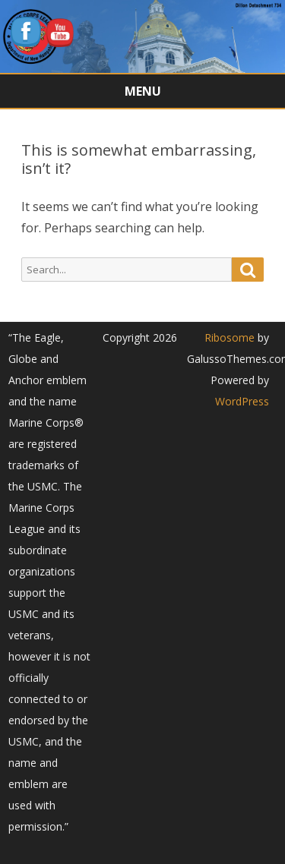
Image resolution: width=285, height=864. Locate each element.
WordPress (242, 401)
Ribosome (229, 337)
